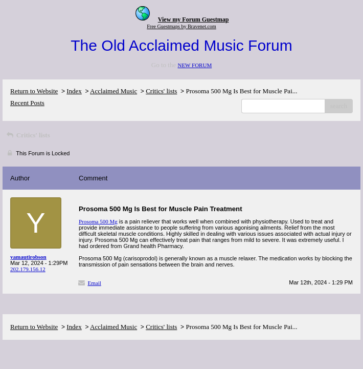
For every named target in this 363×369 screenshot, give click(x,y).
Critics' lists (161, 91)
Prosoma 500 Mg (98, 221)
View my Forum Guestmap (193, 19)
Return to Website (34, 91)
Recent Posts (27, 103)
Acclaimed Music (113, 91)
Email (94, 283)
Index (74, 91)
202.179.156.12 (28, 269)
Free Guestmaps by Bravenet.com (181, 26)
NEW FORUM (194, 65)
